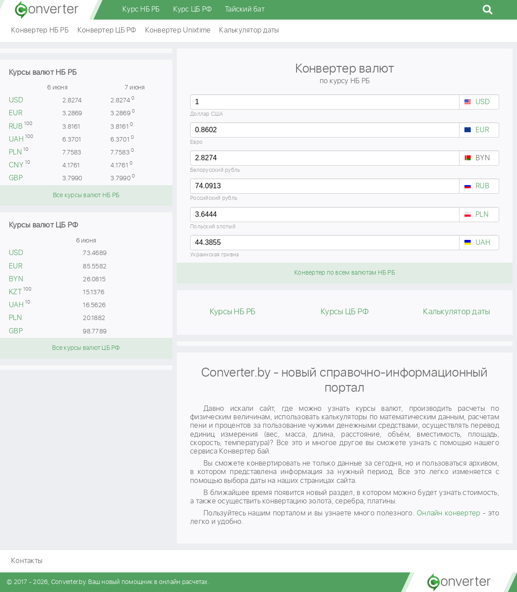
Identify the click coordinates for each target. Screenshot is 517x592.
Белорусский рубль (215, 170)
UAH (16, 139)
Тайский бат (245, 9)
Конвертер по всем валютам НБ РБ (344, 272)
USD (16, 100)
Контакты (26, 561)
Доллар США (207, 114)
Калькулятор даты (249, 30)
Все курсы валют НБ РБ (86, 195)
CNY (16, 165)
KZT (15, 292)
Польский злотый (213, 227)
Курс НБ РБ (141, 9)
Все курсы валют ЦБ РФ (86, 348)
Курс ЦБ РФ (192, 9)
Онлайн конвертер (448, 513)
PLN (15, 152)
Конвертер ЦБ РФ (106, 30)
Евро (196, 142)
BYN (16, 279)
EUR (15, 113)
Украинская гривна (214, 255)
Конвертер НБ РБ (40, 30)
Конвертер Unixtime (178, 30)
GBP (16, 178)
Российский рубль (213, 198)
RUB (16, 127)
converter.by (46, 10)
